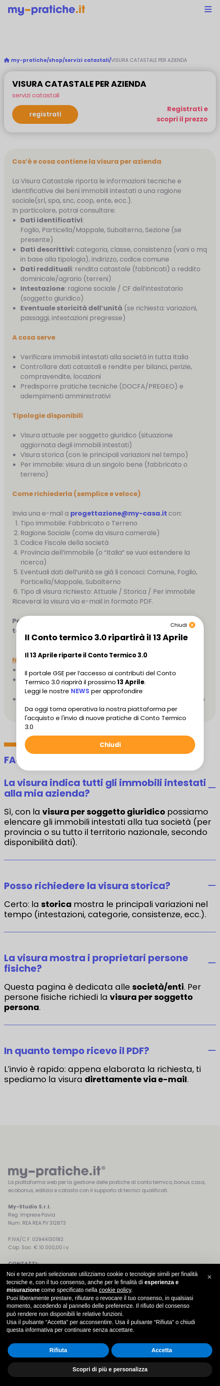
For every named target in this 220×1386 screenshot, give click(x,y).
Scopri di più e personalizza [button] (109, 1369)
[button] (209, 1276)
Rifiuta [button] (58, 1350)
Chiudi (110, 744)
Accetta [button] (161, 1350)
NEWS (80, 691)
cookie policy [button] (115, 1290)
